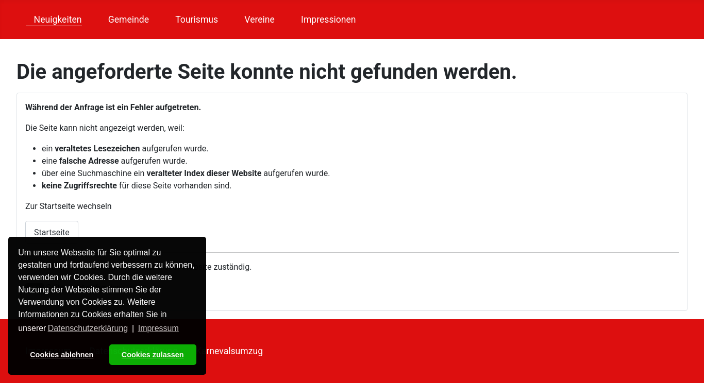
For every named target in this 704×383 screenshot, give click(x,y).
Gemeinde (124, 19)
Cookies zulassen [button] (153, 355)
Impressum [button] (158, 328)
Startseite (52, 232)
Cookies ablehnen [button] (61, 355)
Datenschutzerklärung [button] (88, 328)
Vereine (255, 19)
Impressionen (324, 19)
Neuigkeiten (54, 19)
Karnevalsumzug (229, 351)
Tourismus (192, 19)
